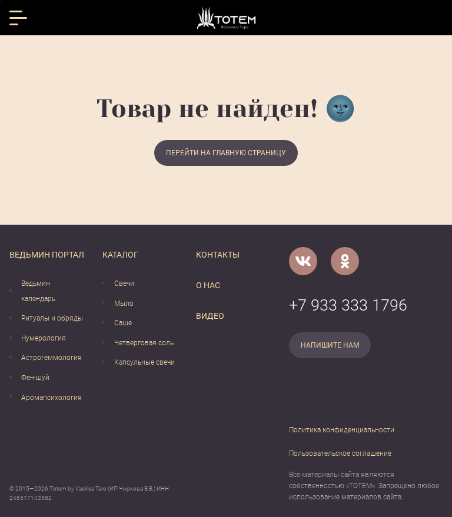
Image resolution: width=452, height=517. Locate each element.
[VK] (303, 261)
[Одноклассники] (345, 261)
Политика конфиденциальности (341, 430)
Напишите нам (330, 345)
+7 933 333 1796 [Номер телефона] (348, 305)
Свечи (124, 283)
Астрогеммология (51, 357)
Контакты (218, 254)
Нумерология (43, 338)
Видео (210, 316)
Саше (123, 323)
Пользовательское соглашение (340, 453)
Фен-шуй (35, 377)
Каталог (120, 254)
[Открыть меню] (18, 18)
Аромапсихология (51, 397)
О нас (208, 285)
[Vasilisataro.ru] (226, 18)
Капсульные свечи (144, 362)
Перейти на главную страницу (226, 153)
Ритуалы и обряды (52, 318)
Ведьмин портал (46, 254)
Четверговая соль (144, 343)
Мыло (124, 303)
